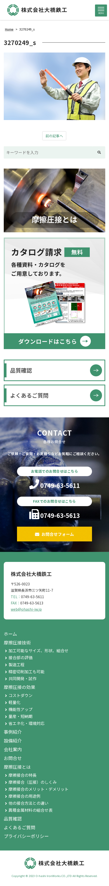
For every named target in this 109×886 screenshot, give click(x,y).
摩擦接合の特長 (22, 775)
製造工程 (16, 664)
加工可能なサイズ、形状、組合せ (38, 650)
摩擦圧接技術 (17, 642)
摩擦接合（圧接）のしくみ (32, 782)
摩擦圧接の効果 (19, 687)
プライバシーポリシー (26, 836)
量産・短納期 (20, 716)
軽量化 (14, 702)
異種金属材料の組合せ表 (30, 810)
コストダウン (20, 695)
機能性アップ (20, 709)
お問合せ (13, 758)
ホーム (10, 633)
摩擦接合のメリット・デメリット (38, 789)
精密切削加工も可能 (26, 671)
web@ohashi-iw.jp (26, 609)
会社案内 (13, 749)
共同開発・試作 (22, 678)
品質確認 (21, 370)
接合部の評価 (20, 657)
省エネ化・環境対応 (26, 723)
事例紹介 (13, 731)
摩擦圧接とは (17, 766)
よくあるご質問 (29, 395)
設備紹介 (13, 740)
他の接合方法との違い (28, 803)
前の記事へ (54, 135)
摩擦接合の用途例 (24, 796)
